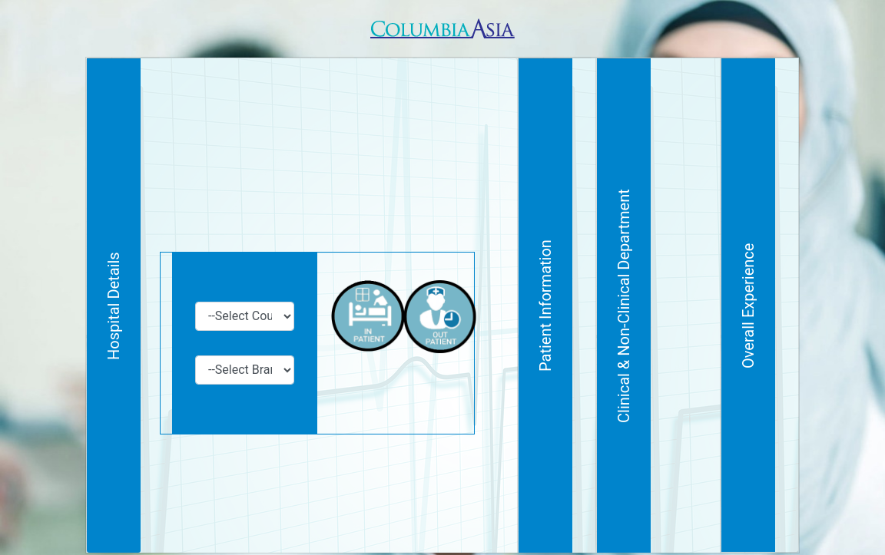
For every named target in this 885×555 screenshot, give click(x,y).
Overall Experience (771, 290)
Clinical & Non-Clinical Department (716, 291)
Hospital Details (113, 291)
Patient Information (660, 291)
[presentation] (367, 460)
